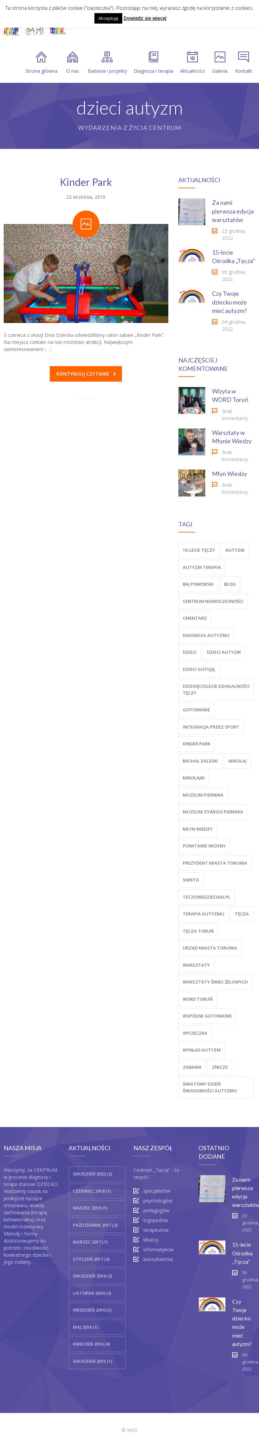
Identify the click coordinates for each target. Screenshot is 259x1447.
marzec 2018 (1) (90, 1208)
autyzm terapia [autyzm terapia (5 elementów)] (202, 567)
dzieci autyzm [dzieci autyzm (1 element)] (224, 652)
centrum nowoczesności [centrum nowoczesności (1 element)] (213, 601)
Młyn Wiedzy (229, 473)
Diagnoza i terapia (153, 63)
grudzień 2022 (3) (92, 1174)
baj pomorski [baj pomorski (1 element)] (198, 584)
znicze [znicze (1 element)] (220, 1067)
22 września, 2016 (85, 197)
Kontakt (243, 63)
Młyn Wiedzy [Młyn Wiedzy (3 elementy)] (198, 829)
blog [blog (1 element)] (230, 584)
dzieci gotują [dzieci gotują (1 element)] (199, 669)
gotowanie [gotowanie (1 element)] (196, 710)
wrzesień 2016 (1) (92, 1310)
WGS (132, 1430)
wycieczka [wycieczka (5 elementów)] (195, 1033)
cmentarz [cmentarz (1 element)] (195, 618)
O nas (72, 63)
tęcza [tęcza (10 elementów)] (242, 914)
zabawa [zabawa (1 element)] (192, 1067)
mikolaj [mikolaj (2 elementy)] (237, 761)
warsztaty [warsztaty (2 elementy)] (196, 965)
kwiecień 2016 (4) (91, 1344)
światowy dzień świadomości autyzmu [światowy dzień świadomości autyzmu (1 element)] (210, 1087)
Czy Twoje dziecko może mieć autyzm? (229, 302)
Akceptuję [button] (108, 18)
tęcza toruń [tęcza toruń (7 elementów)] (198, 931)
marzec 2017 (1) (90, 1242)
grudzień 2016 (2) (92, 1276)
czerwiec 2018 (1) (92, 1191)
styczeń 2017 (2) (91, 1259)
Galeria (219, 63)
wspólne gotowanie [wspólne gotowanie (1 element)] (207, 1016)
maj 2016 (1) (85, 1327)
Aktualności (192, 63)
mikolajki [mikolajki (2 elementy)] (194, 778)
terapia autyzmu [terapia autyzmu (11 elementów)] (203, 914)
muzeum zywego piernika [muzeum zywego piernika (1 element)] (213, 812)
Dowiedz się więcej (145, 18)
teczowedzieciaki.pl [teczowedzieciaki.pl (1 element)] (206, 897)
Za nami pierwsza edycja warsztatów (233, 211)
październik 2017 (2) (95, 1225)
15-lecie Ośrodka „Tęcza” (242, 1252)
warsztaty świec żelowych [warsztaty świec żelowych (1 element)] (215, 982)
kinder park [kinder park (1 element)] (196, 744)
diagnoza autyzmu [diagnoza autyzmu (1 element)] (206, 635)
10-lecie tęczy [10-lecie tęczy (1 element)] (199, 550)
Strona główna (41, 63)
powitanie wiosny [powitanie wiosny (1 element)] (204, 846)
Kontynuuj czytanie (86, 374)
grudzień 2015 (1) (92, 1361)
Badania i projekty (107, 63)
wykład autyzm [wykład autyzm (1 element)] (202, 1050)
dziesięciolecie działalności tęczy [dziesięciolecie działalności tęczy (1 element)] (216, 689)
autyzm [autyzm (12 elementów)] (235, 550)
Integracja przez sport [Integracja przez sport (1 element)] (211, 727)
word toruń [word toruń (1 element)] (198, 999)
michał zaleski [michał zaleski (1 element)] (200, 761)
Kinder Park (86, 182)
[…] (48, 349)
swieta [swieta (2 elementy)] (191, 880)
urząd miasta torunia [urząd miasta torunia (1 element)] (210, 948)
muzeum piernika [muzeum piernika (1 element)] (203, 795)
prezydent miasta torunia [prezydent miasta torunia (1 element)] (215, 863)
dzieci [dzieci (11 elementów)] (190, 652)
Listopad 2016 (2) (92, 1293)
